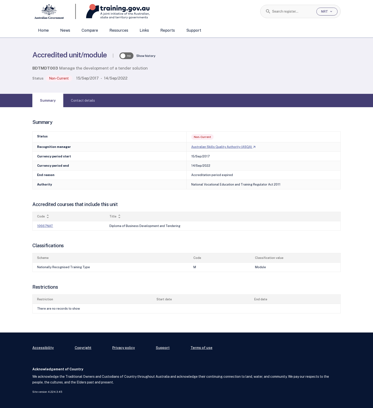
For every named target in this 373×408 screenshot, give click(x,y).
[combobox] (292, 11)
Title (115, 216)
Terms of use (201, 348)
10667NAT (45, 226)
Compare (90, 30)
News (65, 30)
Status (38, 78)
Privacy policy (123, 348)
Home (43, 30)
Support (193, 30)
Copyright (83, 348)
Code (43, 216)
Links (144, 30)
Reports (167, 30)
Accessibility (43, 348)
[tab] (47, 100)
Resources (118, 30)
